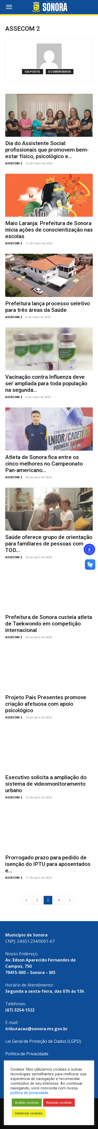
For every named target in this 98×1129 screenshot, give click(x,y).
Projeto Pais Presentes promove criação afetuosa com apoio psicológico (45, 704)
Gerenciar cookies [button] (28, 1113)
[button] (9, 7)
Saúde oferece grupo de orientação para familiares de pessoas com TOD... (48, 543)
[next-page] (69, 900)
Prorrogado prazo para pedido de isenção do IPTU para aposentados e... (47, 864)
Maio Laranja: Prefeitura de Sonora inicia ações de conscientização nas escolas (49, 229)
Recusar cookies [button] (59, 1103)
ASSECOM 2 (13, 163)
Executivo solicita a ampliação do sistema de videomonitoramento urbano (46, 783)
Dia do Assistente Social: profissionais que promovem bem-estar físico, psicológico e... (47, 149)
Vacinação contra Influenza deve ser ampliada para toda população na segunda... (46, 383)
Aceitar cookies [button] (27, 1103)
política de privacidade (29, 1092)
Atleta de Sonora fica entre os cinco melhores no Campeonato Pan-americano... (44, 463)
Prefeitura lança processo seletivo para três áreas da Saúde (47, 306)
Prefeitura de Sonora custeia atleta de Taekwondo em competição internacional (48, 623)
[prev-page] (26, 900)
